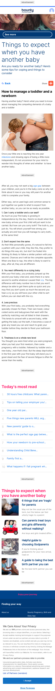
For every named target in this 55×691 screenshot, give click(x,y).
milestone (6, 157)
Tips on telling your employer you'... (26, 402)
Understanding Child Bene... (22, 450)
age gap (37, 185)
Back (6, 83)
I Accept (27, 683)
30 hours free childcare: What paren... (28, 394)
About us (5, 612)
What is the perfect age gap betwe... (27, 434)
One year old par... (17, 410)
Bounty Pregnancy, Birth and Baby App (39, 614)
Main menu (27, 14)
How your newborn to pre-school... (26, 442)
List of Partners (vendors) (15, 675)
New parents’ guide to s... (21, 426)
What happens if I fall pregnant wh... (27, 466)
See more (10, 34)
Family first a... (15, 458)
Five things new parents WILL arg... (26, 418)
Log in (51, 8)
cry (42, 280)
